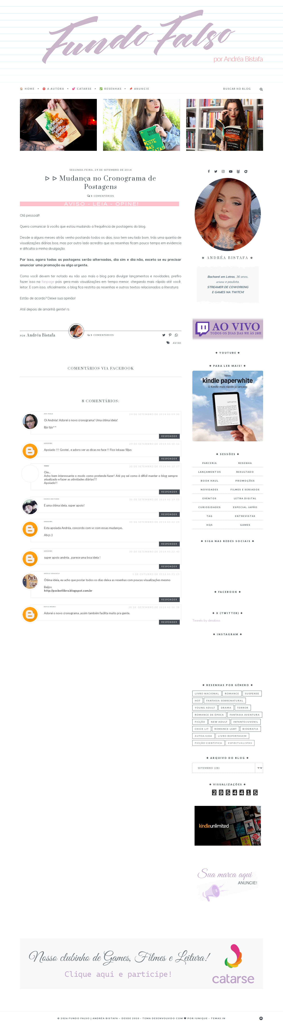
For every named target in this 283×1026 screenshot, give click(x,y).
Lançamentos (209, 471)
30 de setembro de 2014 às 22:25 (154, 522)
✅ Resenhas (110, 88)
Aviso (177, 343)
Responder (169, 436)
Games (245, 524)
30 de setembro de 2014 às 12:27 (154, 466)
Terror (243, 707)
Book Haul (209, 480)
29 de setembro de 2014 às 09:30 (154, 414)
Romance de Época (209, 714)
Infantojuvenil (245, 721)
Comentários (100, 196)
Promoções (245, 480)
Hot (198, 700)
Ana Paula (48, 413)
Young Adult (205, 707)
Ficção (200, 721)
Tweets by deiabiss (206, 620)
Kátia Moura (50, 606)
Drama (226, 707)
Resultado (245, 471)
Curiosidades (209, 507)
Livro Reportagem (232, 736)
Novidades (209, 489)
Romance (232, 693)
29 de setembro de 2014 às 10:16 (154, 443)
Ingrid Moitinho (51, 499)
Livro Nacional (207, 693)
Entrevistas (245, 516)
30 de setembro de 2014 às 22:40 (154, 551)
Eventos (210, 498)
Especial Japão (245, 507)
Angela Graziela (52, 573)
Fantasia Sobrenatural (224, 700)
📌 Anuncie (139, 88)
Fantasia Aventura (245, 714)
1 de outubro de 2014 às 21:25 (156, 574)
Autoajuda (203, 736)
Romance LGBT (225, 728)
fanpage (48, 282)
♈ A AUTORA (53, 88)
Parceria (209, 463)
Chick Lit (202, 728)
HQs (210, 524)
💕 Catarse (82, 88)
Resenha (245, 463)
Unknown (48, 443)
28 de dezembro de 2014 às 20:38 (154, 607)
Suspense (252, 693)
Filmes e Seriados (245, 489)
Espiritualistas (240, 743)
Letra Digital (245, 498)
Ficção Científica (208, 743)
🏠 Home (27, 88)
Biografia (250, 728)
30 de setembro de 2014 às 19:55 (154, 499)
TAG (210, 516)
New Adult (219, 721)
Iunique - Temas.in (210, 1018)
